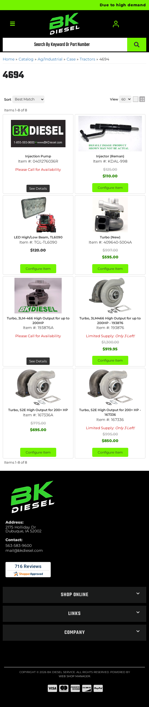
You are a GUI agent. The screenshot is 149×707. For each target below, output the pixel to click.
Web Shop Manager (74, 676)
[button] (74, 44)
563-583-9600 (18, 545)
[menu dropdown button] (12, 24)
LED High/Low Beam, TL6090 (38, 237)
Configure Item (110, 188)
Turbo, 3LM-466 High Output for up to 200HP (38, 320)
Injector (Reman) (110, 156)
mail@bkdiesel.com (24, 550)
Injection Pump (38, 156)
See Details (38, 188)
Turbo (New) (110, 237)
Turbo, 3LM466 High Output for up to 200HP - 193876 (110, 320)
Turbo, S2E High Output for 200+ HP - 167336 (110, 412)
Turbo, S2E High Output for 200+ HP (38, 410)
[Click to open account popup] (116, 24)
